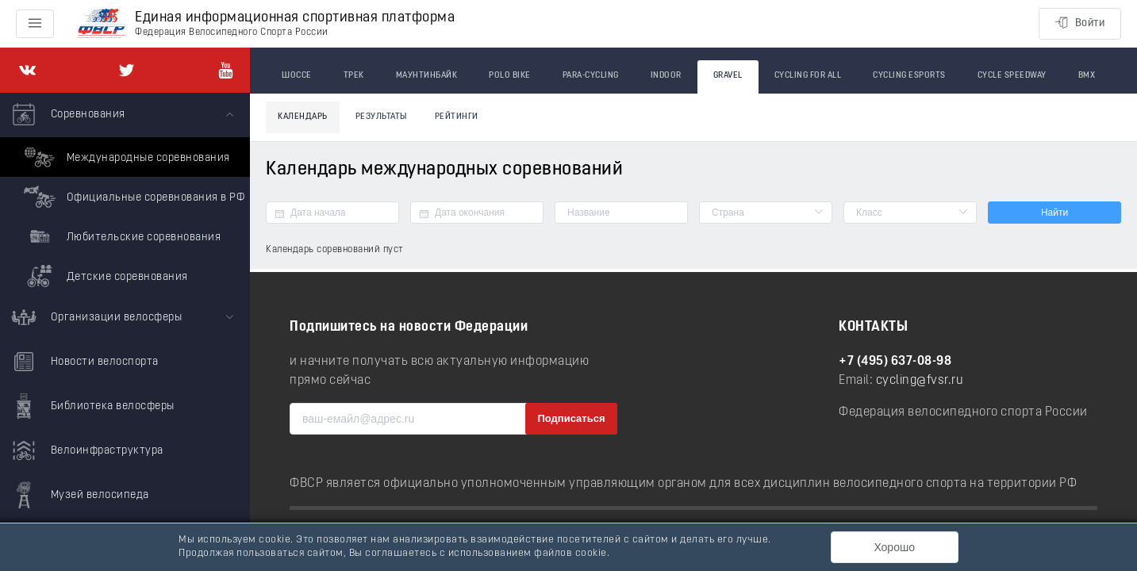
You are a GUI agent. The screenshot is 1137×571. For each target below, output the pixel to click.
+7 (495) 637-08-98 (895, 361)
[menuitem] (125, 194)
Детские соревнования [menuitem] (104, 276)
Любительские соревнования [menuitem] (120, 236)
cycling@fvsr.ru (920, 380)
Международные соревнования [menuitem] (125, 157)
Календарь (303, 117)
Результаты (381, 117)
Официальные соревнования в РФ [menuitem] (132, 197)
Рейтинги (456, 117)
